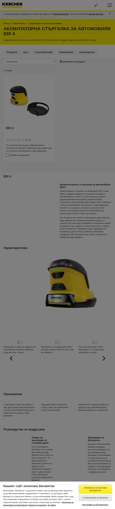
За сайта (51, 505)
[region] (57, 495)
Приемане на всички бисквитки (95, 489)
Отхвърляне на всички (95, 498)
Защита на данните (37, 505)
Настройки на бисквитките (95, 505)
